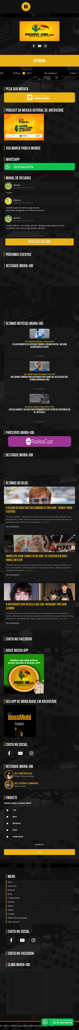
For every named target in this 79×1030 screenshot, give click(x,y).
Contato (11, 914)
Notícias (11, 890)
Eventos (11, 902)
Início (10, 882)
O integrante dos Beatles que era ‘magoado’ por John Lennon (36, 606)
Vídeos (10, 906)
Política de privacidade (17, 917)
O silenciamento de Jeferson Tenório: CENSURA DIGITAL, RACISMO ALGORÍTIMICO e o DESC (39, 345)
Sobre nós (12, 886)
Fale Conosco (14, 921)
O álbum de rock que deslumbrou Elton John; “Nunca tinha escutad (39, 509)
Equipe (10, 910)
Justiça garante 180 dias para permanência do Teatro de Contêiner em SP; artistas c (39, 411)
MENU (39, 60)
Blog (10, 894)
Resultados (39, 844)
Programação (14, 898)
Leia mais (45, 522)
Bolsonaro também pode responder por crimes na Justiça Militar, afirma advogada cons (39, 378)
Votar (39, 852)
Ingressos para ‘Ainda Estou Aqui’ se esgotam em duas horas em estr (36, 558)
